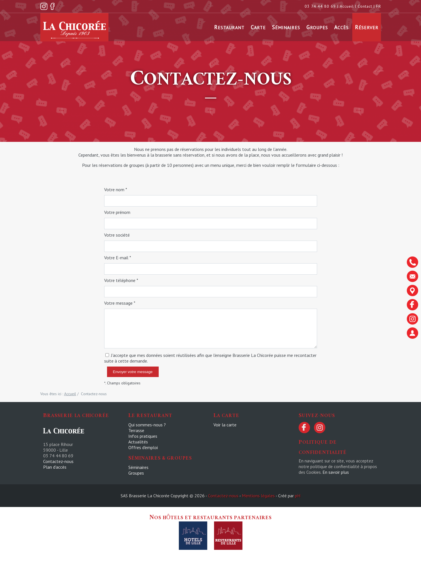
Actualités (138, 442)
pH (297, 495)
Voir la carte (224, 425)
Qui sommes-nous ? (147, 425)
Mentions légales (258, 495)
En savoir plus (335, 472)
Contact (365, 6)
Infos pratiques (142, 436)
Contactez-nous (58, 461)
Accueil (347, 6)
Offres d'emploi (143, 447)
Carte (258, 27)
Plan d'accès (54, 467)
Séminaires (286, 27)
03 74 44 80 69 (320, 6)
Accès (341, 27)
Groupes (317, 27)
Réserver (366, 27)
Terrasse (136, 430)
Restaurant (229, 27)
